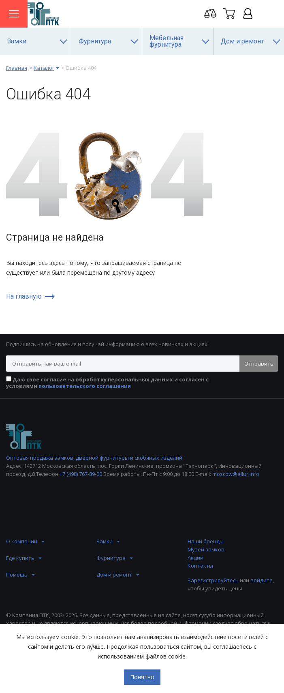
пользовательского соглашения (84, 386)
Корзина (229, 13)
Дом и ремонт (114, 574)
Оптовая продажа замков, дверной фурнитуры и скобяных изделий (94, 457)
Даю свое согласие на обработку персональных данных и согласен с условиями (107, 383)
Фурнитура (111, 558)
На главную (24, 296)
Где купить (20, 558)
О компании (21, 541)
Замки (104, 541)
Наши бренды (206, 541)
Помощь (17, 574)
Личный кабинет (247, 13)
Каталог (44, 67)
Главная (16, 67)
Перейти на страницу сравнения (210, 13)
